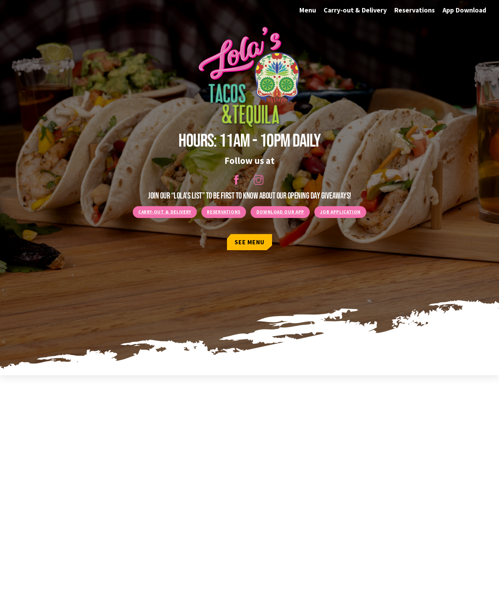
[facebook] (237, 179)
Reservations (414, 10)
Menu (307, 10)
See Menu (249, 242)
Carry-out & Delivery (355, 10)
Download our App (280, 212)
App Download (464, 10)
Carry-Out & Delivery (164, 212)
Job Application (340, 212)
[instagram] (259, 179)
